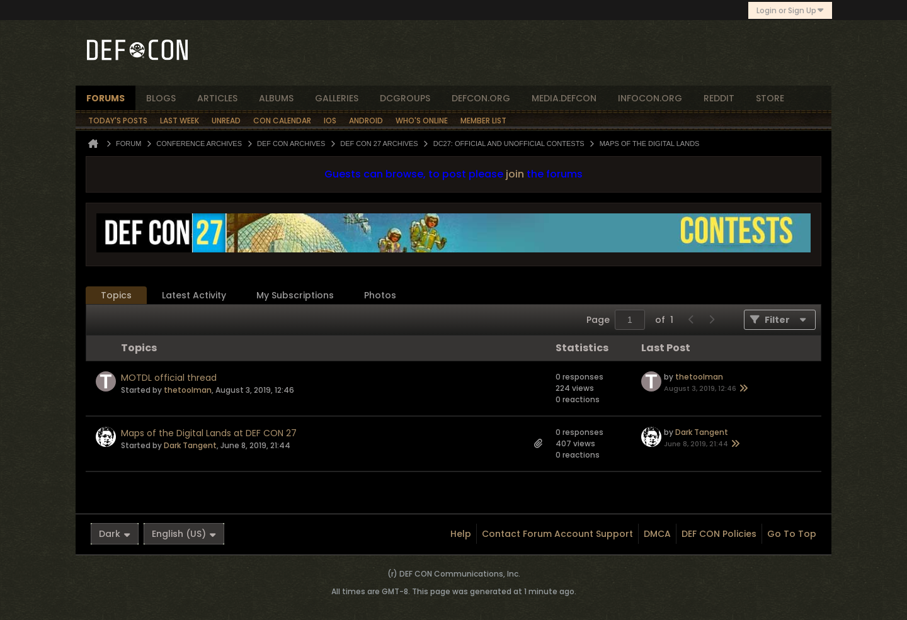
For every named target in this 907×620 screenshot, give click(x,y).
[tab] (116, 295)
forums (105, 98)
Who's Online (422, 120)
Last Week (179, 120)
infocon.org (650, 98)
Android (366, 120)
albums (276, 98)
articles (217, 98)
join (515, 174)
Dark (114, 533)
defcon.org (481, 98)
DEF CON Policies (719, 533)
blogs (161, 98)
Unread (226, 120)
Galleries (336, 98)
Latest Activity (194, 295)
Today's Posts (117, 120)
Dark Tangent (190, 445)
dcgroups (405, 98)
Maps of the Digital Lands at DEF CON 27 (209, 433)
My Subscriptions (295, 295)
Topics (116, 295)
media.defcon (564, 98)
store (770, 98)
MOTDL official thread (169, 377)
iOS (330, 120)
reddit (719, 98)
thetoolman (188, 390)
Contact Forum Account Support (557, 533)
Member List (483, 120)
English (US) (184, 533)
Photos (380, 295)
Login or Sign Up (790, 10)
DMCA (657, 533)
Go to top (791, 533)
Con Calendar (282, 120)
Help (460, 533)
